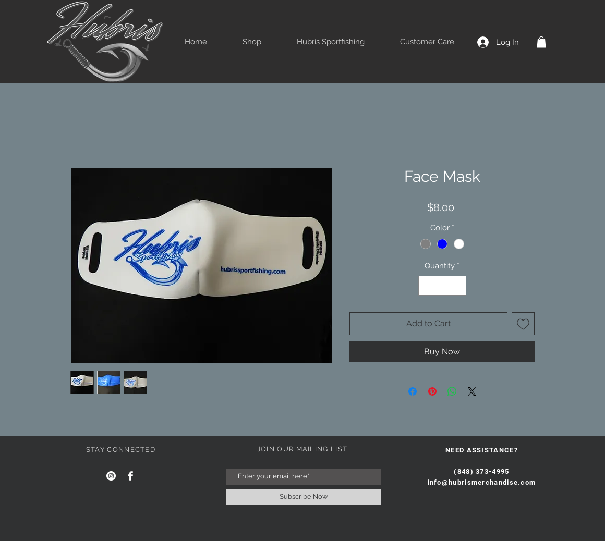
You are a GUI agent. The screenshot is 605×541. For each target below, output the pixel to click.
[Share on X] (472, 391)
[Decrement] (427, 286)
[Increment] (458, 286)
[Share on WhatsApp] (452, 391)
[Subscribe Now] (303, 497)
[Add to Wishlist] (523, 323)
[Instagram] (111, 476)
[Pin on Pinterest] (432, 391)
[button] (541, 42)
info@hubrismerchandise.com (482, 482)
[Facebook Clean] (130, 476)
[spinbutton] (442, 286)
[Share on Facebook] (412, 391)
